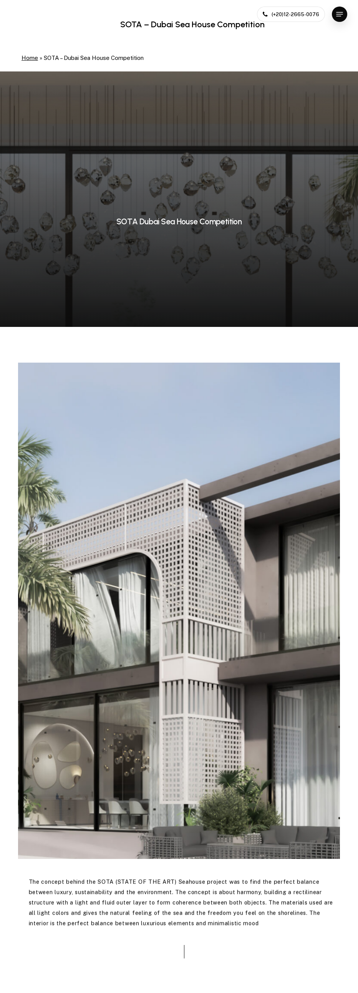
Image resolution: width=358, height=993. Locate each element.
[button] (339, 14)
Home (30, 58)
